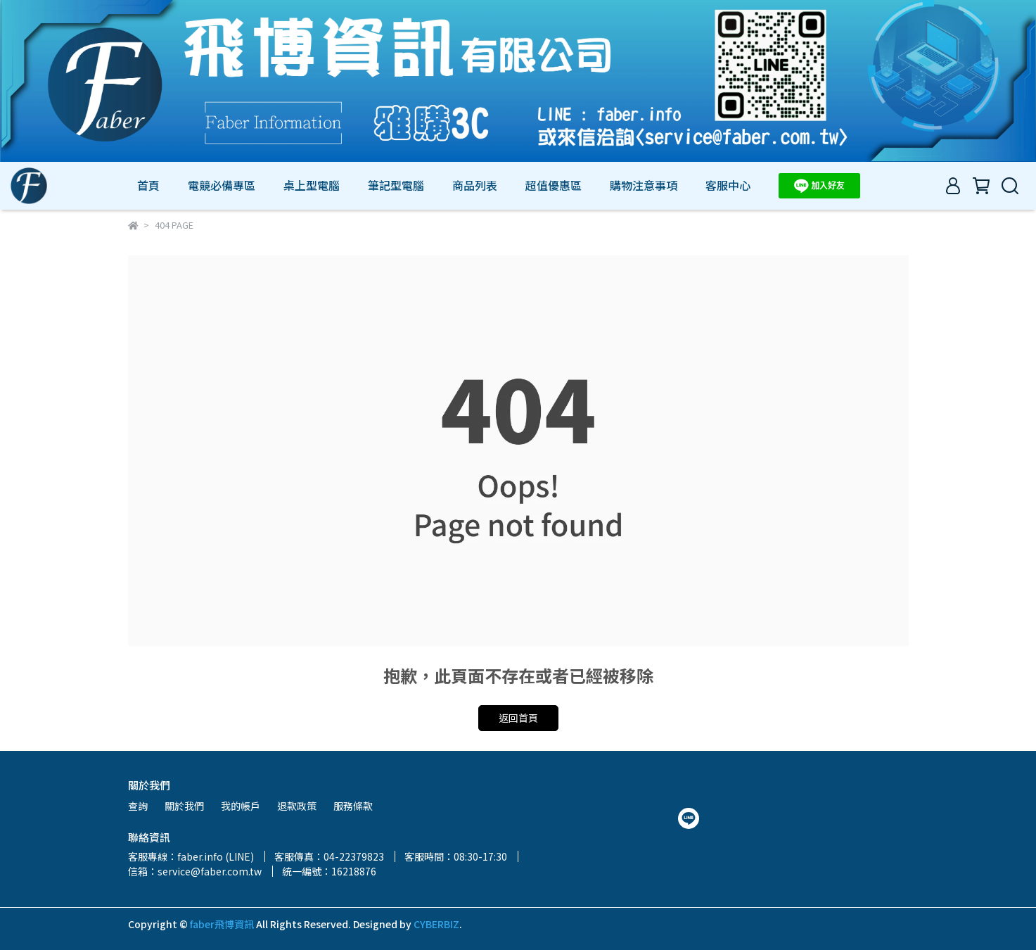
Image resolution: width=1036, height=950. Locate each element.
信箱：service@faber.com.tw (195, 871)
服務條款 (353, 806)
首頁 (148, 185)
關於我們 (184, 806)
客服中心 (727, 185)
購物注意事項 (643, 185)
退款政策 (296, 806)
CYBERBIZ (436, 924)
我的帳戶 (240, 806)
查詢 (138, 806)
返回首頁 (518, 718)
